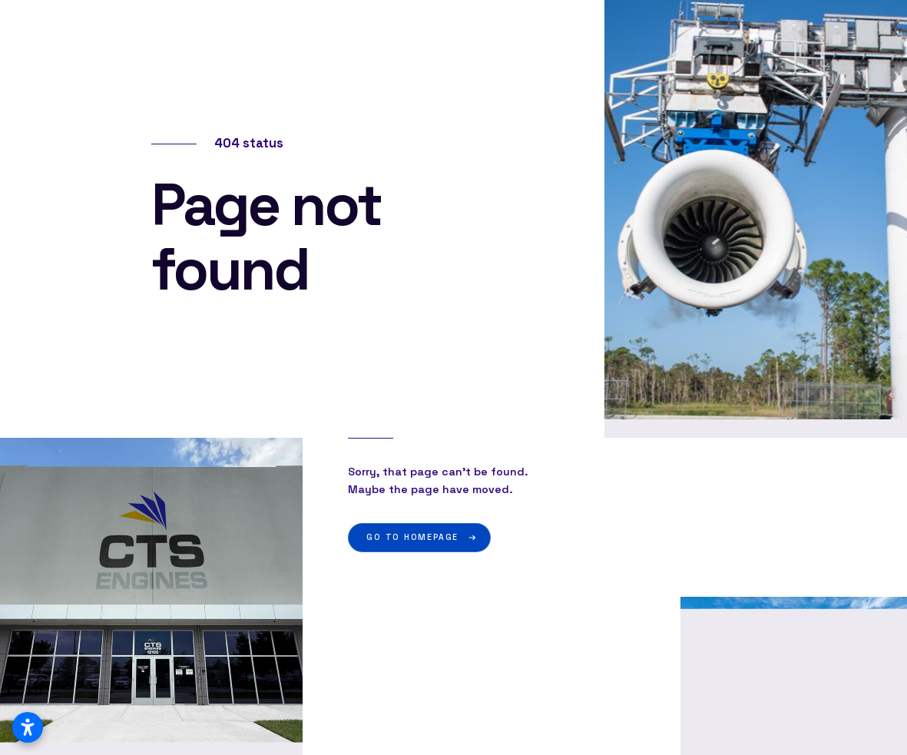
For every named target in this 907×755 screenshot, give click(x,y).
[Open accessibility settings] (27, 727)
